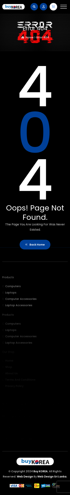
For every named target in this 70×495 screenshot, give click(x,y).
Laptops (9, 294)
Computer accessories (19, 300)
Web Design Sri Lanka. (52, 476)
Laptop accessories (17, 306)
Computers (11, 287)
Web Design (25, 476)
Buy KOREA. (40, 471)
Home (28, 38)
